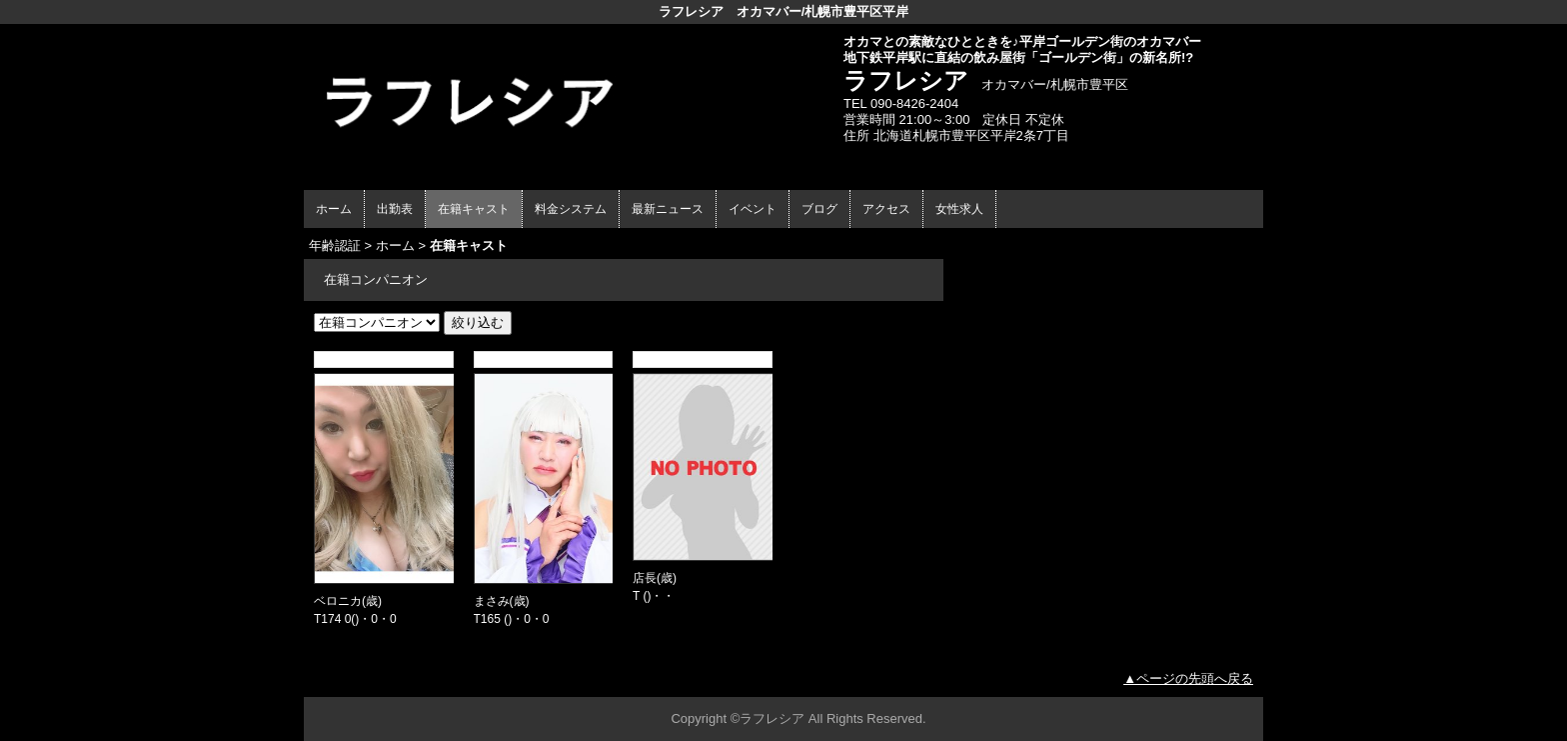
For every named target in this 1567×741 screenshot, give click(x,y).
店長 (645, 578)
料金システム (571, 209)
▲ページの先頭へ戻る (1188, 678)
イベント (753, 209)
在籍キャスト (474, 209)
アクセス (886, 209)
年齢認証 (335, 245)
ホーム (334, 209)
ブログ (819, 209)
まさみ (492, 601)
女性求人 (959, 209)
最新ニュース (668, 209)
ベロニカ (338, 601)
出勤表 (395, 209)
